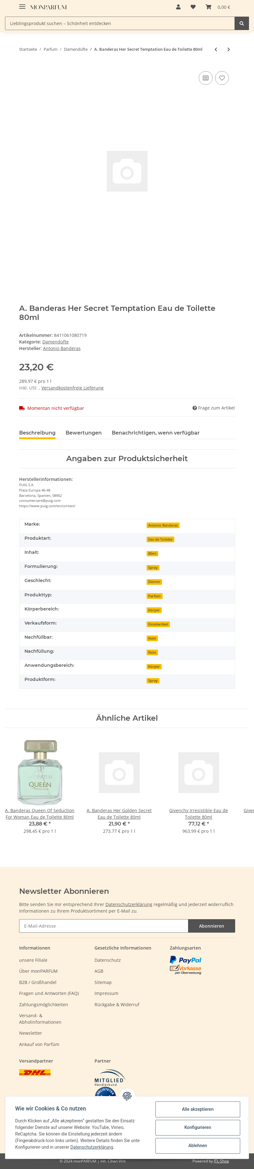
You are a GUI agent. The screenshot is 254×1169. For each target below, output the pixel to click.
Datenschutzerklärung (128, 904)
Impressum (106, 993)
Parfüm (154, 596)
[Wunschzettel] (193, 7)
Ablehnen (197, 1145)
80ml (152, 553)
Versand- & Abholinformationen (40, 1018)
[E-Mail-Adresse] (103, 926)
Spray (153, 567)
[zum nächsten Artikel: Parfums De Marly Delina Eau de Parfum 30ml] (228, 49)
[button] (178, 7)
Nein (152, 638)
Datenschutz (108, 960)
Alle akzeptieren (197, 1109)
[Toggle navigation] (22, 4)
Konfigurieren (197, 1127)
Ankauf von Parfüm (39, 1044)
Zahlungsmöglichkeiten (43, 1004)
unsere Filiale (33, 960)
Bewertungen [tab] (84, 433)
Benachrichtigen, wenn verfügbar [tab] (156, 433)
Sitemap (103, 982)
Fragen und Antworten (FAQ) (49, 993)
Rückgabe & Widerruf (117, 1004)
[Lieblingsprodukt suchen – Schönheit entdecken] (120, 23)
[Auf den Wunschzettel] (222, 78)
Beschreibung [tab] (37, 433)
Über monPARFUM (38, 971)
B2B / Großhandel (38, 982)
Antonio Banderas (163, 525)
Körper (154, 610)
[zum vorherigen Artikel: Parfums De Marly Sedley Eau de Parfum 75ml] (215, 49)
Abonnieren (211, 926)
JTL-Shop (221, 1161)
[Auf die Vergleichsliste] (206, 78)
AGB (99, 971)
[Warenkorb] (218, 7)
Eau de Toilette (160, 539)
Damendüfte (55, 342)
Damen (154, 581)
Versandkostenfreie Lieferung (72, 388)
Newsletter (30, 1033)
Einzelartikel (158, 624)
